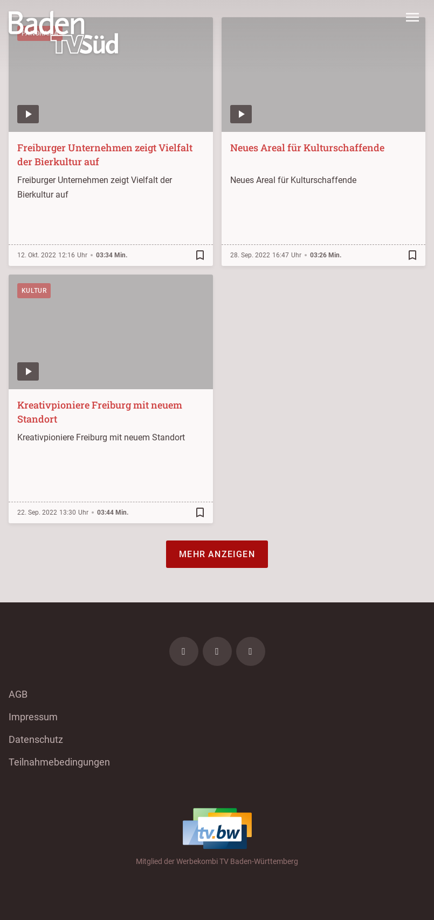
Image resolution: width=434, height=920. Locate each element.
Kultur (34, 290)
